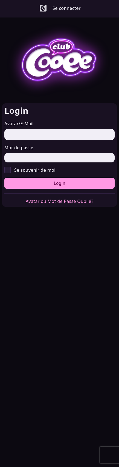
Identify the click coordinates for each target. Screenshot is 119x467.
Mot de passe (18, 148)
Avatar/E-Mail (19, 124)
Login (59, 183)
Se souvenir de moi (35, 170)
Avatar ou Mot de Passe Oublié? (59, 201)
